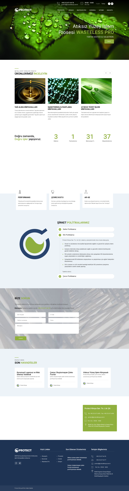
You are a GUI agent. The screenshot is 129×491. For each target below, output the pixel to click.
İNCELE (109, 41)
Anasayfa (110, 10)
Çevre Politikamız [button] (67, 276)
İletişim (101, 10)
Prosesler (60, 10)
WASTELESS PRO (81, 10)
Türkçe (103, 3)
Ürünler (71, 10)
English (98, 3)
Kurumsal (92, 10)
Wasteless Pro (46, 461)
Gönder (21, 338)
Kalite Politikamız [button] (67, 229)
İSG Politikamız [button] (66, 235)
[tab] (85, 229)
